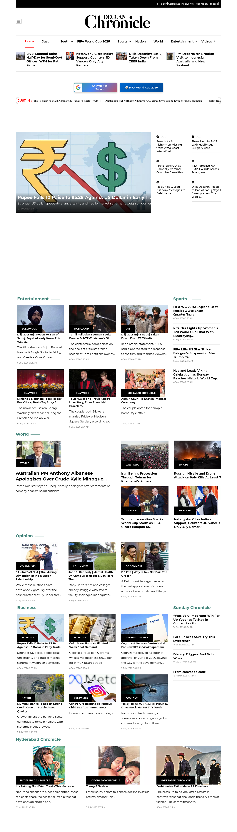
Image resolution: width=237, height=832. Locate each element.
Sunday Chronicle (192, 607)
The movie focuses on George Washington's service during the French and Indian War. (39, 413)
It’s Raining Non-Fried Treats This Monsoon (45, 786)
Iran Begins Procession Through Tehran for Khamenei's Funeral (139, 477)
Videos (206, 41)
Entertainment (182, 41)
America (131, 510)
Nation (140, 41)
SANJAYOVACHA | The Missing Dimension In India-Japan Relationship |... (36, 575)
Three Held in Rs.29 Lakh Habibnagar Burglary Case (204, 145)
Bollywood (29, 328)
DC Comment (134, 566)
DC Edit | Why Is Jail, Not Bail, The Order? (144, 573)
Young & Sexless (97, 786)
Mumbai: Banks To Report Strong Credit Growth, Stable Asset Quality (39, 707)
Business (26, 607)
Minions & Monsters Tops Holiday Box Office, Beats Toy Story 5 (39, 400)
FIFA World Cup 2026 (93, 41)
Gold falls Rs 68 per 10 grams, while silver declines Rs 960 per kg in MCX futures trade (90, 657)
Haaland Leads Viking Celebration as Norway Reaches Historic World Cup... (196, 374)
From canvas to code (189, 672)
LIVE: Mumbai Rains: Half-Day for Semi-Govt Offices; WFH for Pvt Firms (44, 59)
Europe (183, 464)
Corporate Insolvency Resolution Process (193, 3)
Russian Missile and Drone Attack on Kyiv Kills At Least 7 (197, 475)
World (158, 41)
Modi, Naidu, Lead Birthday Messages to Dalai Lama (170, 190)
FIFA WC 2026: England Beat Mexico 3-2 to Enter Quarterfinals (195, 310)
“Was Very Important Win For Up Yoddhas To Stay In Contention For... (196, 619)
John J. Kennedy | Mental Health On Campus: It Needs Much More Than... (91, 575)
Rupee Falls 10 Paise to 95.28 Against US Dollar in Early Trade (67, 100)
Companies (81, 698)
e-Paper (162, 3)
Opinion (24, 535)
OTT (128, 328)
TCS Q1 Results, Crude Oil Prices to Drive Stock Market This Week (144, 705)
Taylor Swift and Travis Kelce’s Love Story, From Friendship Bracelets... (89, 402)
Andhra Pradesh (137, 637)
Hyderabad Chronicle (141, 393)
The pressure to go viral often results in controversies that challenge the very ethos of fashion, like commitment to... (187, 797)
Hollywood (29, 393)
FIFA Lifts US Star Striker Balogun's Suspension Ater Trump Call (194, 353)
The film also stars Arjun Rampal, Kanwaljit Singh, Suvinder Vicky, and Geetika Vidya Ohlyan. (40, 352)
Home (29, 41)
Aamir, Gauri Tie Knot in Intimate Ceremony (143, 400)
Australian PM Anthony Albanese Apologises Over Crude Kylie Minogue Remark (160, 100)
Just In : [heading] (25, 100)
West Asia (132, 464)
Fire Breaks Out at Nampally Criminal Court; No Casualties (169, 169)
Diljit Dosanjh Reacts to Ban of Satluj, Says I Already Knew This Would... (206, 191)
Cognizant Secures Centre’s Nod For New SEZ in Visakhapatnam (143, 645)
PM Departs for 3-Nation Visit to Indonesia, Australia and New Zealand (195, 59)
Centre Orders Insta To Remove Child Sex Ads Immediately (90, 705)
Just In (47, 41)
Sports (123, 41)
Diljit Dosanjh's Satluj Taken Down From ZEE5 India (145, 57)
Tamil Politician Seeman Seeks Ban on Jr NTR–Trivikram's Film (90, 336)
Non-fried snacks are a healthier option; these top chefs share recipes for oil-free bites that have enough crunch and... (47, 797)
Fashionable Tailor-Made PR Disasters (182, 786)
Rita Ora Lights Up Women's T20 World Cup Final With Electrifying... (195, 332)
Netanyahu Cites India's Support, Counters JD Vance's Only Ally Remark (95, 59)
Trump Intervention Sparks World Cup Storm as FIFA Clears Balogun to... (142, 523)
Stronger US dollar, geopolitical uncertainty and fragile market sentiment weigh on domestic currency (93, 203)
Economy (28, 637)
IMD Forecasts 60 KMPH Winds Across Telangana (205, 169)
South (64, 41)
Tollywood (81, 328)
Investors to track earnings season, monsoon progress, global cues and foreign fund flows (144, 718)
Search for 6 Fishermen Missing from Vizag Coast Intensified (169, 146)
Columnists (28, 566)
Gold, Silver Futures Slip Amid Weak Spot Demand (89, 645)
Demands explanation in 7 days (91, 713)
